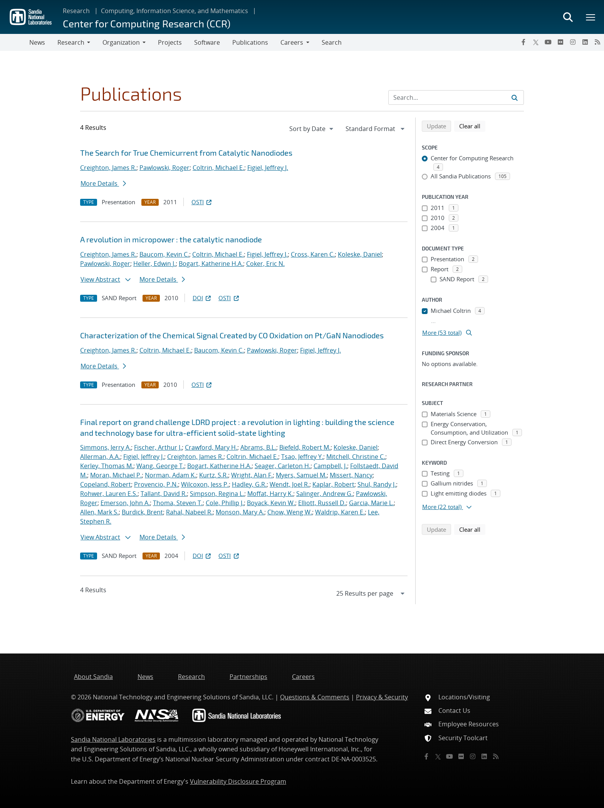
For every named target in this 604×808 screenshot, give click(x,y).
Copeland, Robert (105, 484)
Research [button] (70, 42)
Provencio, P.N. (156, 484)
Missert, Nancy (351, 475)
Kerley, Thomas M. (106, 466)
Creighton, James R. (108, 167)
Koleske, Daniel (360, 254)
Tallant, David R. (164, 493)
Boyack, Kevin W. (271, 503)
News (37, 42)
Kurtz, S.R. (213, 475)
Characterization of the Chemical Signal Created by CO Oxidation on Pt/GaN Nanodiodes (232, 335)
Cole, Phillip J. (225, 503)
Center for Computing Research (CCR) (146, 23)
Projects (170, 42)
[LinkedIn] (585, 42)
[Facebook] (523, 42)
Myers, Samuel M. (301, 475)
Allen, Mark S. (99, 512)
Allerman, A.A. (100, 456)
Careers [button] (291, 42)
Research (76, 11)
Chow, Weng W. (289, 512)
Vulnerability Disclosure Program (238, 781)
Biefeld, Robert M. (305, 447)
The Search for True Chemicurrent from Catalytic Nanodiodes (186, 152)
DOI (202, 298)
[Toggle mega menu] (590, 16)
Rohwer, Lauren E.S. (109, 493)
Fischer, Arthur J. (158, 447)
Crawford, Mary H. (211, 447)
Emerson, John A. (125, 503)
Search (332, 42)
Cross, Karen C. (313, 254)
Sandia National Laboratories (113, 739)
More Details (103, 183)
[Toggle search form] (567, 16)
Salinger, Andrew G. (324, 493)
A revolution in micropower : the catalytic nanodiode (171, 239)
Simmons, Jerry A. (105, 447)
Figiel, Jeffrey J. (267, 167)
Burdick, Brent (142, 512)
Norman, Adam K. (170, 475)
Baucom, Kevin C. (164, 254)
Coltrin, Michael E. (218, 167)
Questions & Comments (314, 697)
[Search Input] (456, 97)
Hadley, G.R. (249, 484)
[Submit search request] (514, 97)
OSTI (202, 202)
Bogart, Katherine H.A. (211, 263)
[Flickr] (560, 42)
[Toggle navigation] (14, 42)
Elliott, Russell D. (322, 503)
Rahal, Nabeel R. (189, 512)
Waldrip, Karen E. (340, 512)
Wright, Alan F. (252, 475)
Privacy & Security (382, 697)
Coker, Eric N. (265, 263)
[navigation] (312, 128)
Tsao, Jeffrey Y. (302, 456)
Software (207, 42)
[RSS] (597, 42)
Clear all (472, 125)
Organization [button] (121, 42)
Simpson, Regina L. (217, 493)
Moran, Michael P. (116, 475)
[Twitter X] (536, 42)
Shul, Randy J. (376, 484)
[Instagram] (573, 42)
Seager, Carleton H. (282, 466)
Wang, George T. (160, 466)
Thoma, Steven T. (178, 503)
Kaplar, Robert (333, 484)
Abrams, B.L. (258, 447)
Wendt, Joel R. (289, 484)
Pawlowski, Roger (164, 167)
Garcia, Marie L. (371, 503)
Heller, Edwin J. (154, 263)
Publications (250, 42)
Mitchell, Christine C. (355, 456)
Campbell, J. (330, 466)
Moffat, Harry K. (270, 493)
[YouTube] (548, 42)
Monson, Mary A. (240, 512)
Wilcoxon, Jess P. (205, 484)
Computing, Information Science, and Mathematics (174, 11)
